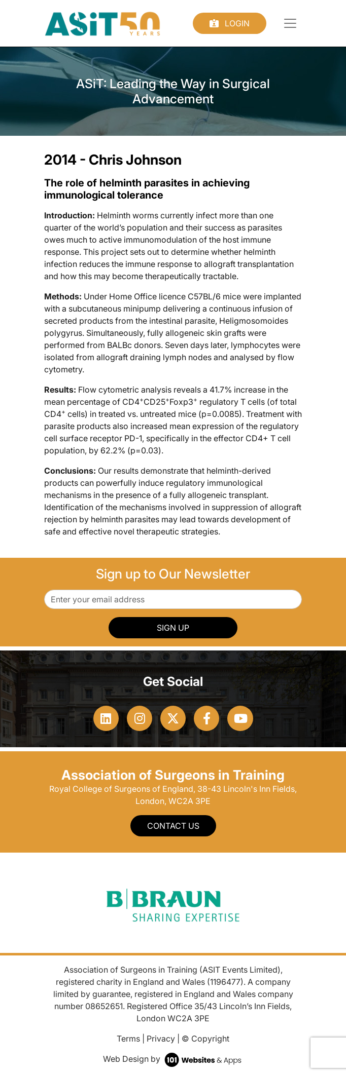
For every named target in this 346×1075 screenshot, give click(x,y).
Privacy (161, 1038)
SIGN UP (173, 628)
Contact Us (173, 826)
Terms (128, 1038)
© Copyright (205, 1038)
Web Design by (173, 1059)
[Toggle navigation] (290, 23)
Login (230, 23)
